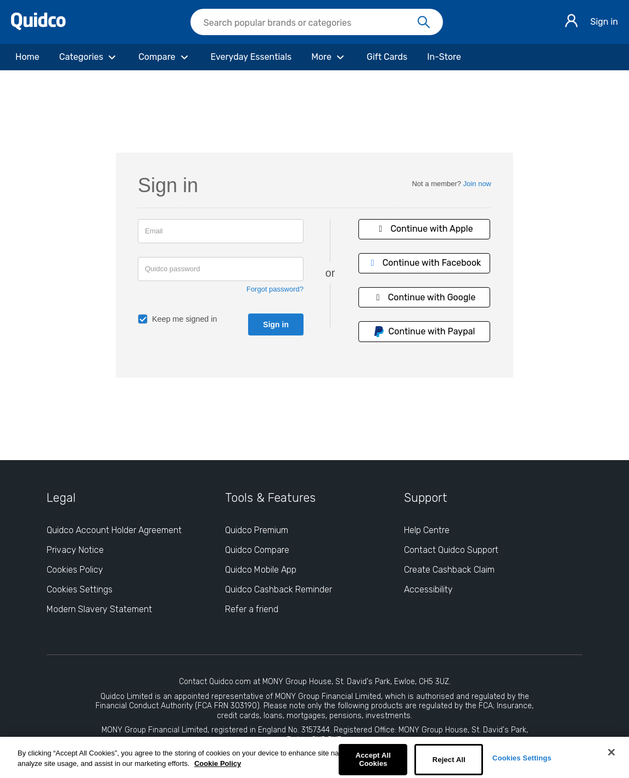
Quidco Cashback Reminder (278, 589)
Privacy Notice (75, 550)
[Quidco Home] (38, 27)
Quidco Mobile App (260, 569)
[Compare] (164, 57)
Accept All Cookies (373, 759)
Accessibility (428, 589)
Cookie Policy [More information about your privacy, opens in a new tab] (217, 763)
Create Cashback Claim (449, 569)
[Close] (611, 752)
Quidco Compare (257, 550)
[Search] (424, 22)
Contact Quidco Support (451, 550)
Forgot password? (275, 289)
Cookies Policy (75, 569)
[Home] (27, 57)
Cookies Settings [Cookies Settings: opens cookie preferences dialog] (80, 589)
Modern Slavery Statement (99, 609)
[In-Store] (444, 57)
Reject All (449, 759)
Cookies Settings (522, 758)
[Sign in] (571, 22)
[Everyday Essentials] (251, 57)
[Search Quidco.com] (310, 23)
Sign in (604, 21)
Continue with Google (424, 297)
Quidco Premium (256, 530)
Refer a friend (251, 609)
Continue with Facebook (424, 263)
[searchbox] (316, 22)
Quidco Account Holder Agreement (114, 530)
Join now (477, 184)
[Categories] (88, 57)
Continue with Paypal (424, 331)
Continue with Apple (424, 228)
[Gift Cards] (387, 57)
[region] (314, 757)
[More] (329, 57)
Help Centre (427, 530)
